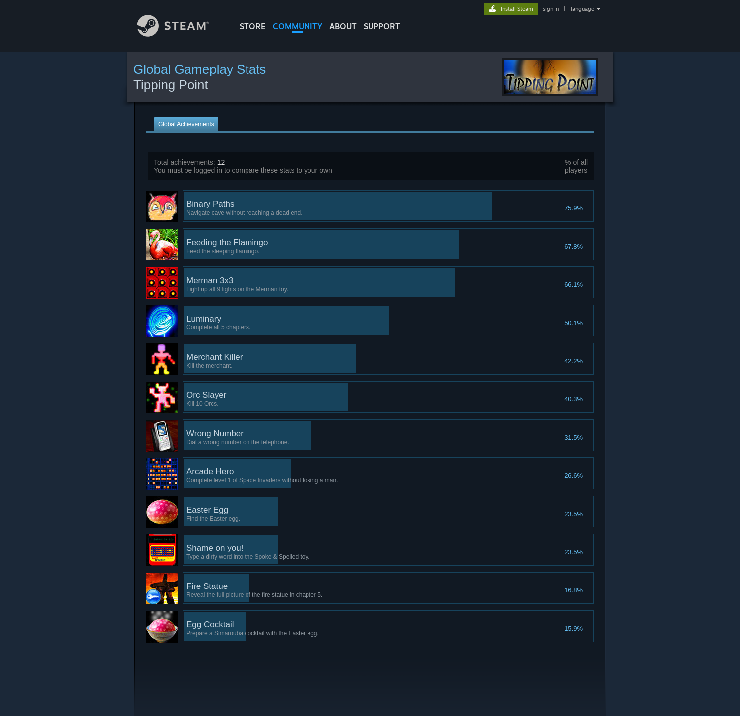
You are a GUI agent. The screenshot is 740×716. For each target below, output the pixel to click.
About (343, 26)
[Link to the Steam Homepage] (180, 34)
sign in (551, 8)
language (582, 8)
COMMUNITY (297, 26)
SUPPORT (382, 26)
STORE (253, 26)
